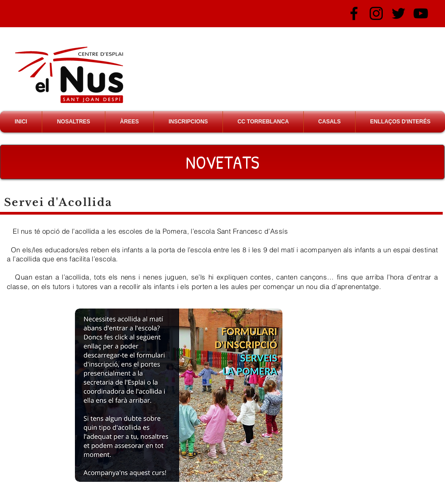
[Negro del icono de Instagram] (376, 13)
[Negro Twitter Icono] (398, 13)
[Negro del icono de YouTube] (421, 13)
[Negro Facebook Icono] (354, 13)
